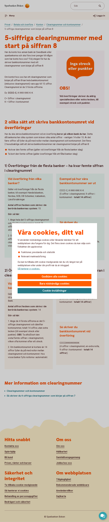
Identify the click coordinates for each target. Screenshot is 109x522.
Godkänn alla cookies (54, 276)
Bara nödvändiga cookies (54, 283)
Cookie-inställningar (55, 291)
